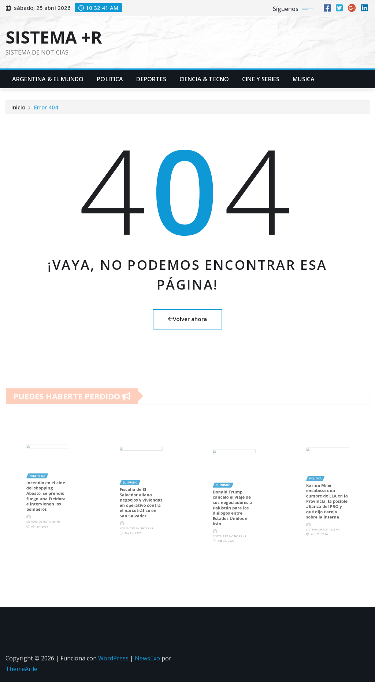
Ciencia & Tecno (204, 79)
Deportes (151, 79)
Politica (110, 79)
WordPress (113, 658)
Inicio (18, 108)
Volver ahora (187, 319)
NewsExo (147, 658)
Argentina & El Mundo (47, 79)
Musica (304, 79)
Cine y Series (260, 79)
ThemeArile (21, 669)
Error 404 (46, 108)
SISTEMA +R (53, 37)
